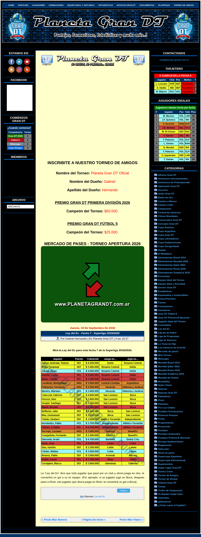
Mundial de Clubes (168, 377)
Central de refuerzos (169, 212)
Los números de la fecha (172, 347)
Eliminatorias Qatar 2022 (171, 265)
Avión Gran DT (166, 193)
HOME (11, 5)
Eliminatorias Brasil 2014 (172, 257)
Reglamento (165, 445)
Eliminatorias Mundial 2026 (173, 261)
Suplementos (146, 5)
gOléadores (164, 501)
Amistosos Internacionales (173, 178)
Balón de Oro (165, 197)
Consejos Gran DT (168, 223)
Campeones (164, 208)
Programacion (166, 422)
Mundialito (164, 381)
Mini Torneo (164, 355)
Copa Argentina (166, 231)
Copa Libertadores (168, 238)
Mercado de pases (168, 351)
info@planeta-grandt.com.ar (174, 59)
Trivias (161, 486)
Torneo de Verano (168, 479)
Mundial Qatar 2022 (169, 366)
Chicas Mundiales (168, 216)
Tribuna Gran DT (167, 482)
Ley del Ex (99, 496)
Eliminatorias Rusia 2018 (172, 268)
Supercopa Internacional (171, 460)
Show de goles (166, 452)
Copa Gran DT (166, 235)
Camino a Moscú (167, 201)
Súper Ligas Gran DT (169, 467)
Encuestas (164, 276)
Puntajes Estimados (169, 434)
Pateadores (164, 396)
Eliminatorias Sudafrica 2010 (174, 272)
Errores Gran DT (167, 287)
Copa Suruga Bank (168, 246)
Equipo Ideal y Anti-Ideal (81, 5)
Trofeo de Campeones (170, 490)
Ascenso (163, 190)
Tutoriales (163, 497)
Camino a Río (165, 205)
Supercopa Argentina (170, 456)
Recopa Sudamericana (170, 441)
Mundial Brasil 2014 (169, 362)
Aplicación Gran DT (169, 186)
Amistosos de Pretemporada (174, 182)
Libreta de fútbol (167, 332)
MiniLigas (163, 358)
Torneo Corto (165, 471)
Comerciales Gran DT (170, 220)
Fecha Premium (167, 298)
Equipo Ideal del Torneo (171, 280)
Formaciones (56, 5)
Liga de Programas (168, 336)
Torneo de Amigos (184, 5)
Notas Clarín (165, 385)
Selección (163, 449)
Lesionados (164, 325)
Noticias (162, 389)
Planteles (164, 5)
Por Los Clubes (166, 407)
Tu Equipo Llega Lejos (170, 494)
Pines (161, 400)
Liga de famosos (167, 340)
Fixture (162, 302)
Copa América (166, 227)
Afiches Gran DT (167, 175)
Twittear (123, 490)
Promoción (164, 426)
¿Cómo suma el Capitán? (172, 505)
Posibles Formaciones (170, 411)
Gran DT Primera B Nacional (173, 317)
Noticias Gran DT (126, 5)
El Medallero (165, 253)
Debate (162, 250)
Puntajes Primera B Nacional (174, 437)
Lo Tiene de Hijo (167, 344)
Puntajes (23, 5)
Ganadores (38, 5)
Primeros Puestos (168, 415)
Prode (161, 418)
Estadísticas (106, 5)
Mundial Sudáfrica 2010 (171, 373)
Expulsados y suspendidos (173, 295)
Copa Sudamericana (169, 242)
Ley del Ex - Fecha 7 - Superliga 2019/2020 (93, 333)
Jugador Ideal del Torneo (172, 321)
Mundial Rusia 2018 (169, 370)
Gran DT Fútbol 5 (167, 313)
